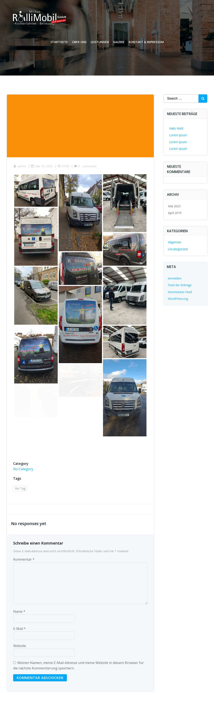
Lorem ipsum (178, 135)
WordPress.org (178, 299)
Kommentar (23, 559)
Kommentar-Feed (180, 292)
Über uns (79, 42)
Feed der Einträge (180, 285)
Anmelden (174, 278)
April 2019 (174, 213)
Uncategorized (178, 249)
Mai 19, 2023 (42, 166)
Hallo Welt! (176, 128)
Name (19, 611)
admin (19, 166)
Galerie (119, 42)
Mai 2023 (174, 206)
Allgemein (174, 242)
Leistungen (100, 42)
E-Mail (19, 628)
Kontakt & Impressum (146, 42)
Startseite (59, 42)
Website (19, 645)
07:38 (63, 166)
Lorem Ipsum (178, 149)
